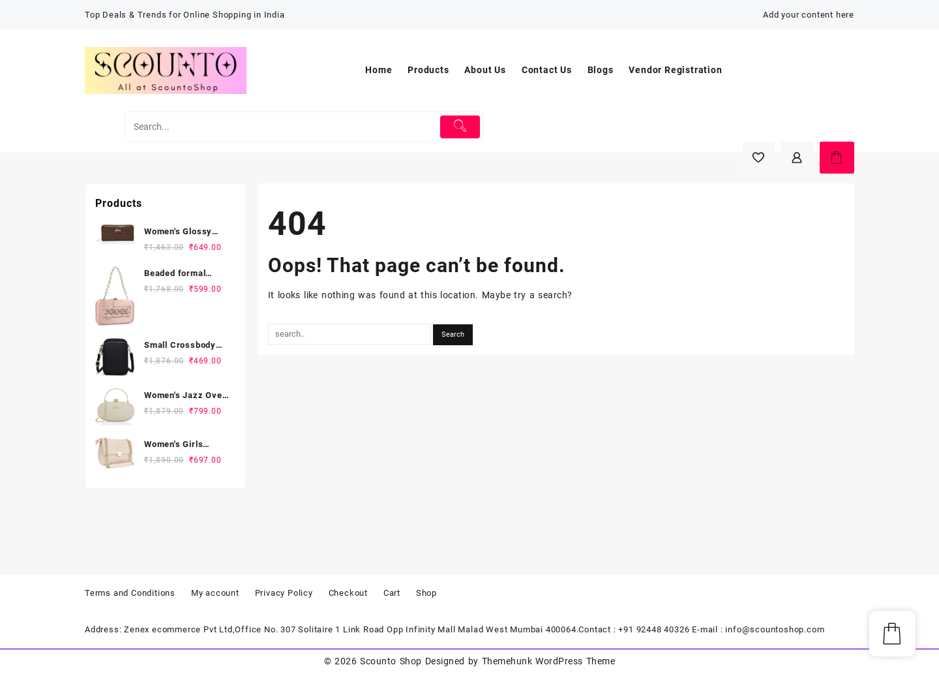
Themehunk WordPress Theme (548, 661)
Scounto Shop (390, 661)
